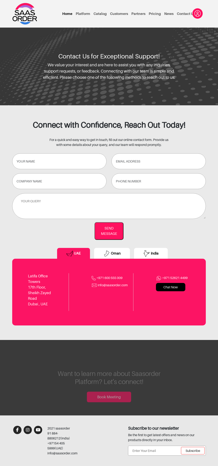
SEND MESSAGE (109, 231)
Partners (138, 14)
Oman (112, 253)
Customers (119, 14)
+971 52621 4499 (172, 278)
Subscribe (193, 451)
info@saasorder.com (109, 285)
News (169, 14)
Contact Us (186, 14)
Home (67, 14)
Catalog (100, 14)
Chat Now (170, 287)
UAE (73, 253)
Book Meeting (109, 401)
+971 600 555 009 (106, 278)
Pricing (155, 14)
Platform (83, 14)
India (150, 253)
